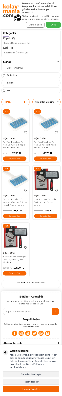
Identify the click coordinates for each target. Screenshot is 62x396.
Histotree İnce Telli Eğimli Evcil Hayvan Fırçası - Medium (15, 259)
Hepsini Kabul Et (31, 388)
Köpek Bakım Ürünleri (17, 43)
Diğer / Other (13, 67)
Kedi (8, 47)
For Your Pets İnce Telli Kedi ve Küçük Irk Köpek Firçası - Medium (14, 145)
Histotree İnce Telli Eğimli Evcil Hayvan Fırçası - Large (46, 202)
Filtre (15, 101)
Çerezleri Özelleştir (31, 374)
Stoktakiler (10, 75)
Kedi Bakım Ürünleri (16, 52)
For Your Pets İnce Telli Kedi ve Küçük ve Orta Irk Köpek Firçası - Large (15, 202)
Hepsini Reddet (31, 381)
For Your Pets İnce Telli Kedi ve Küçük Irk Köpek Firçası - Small (45, 145)
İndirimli (9, 82)
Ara (55, 19)
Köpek (9, 38)
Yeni (7, 90)
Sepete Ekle (15, 158)
